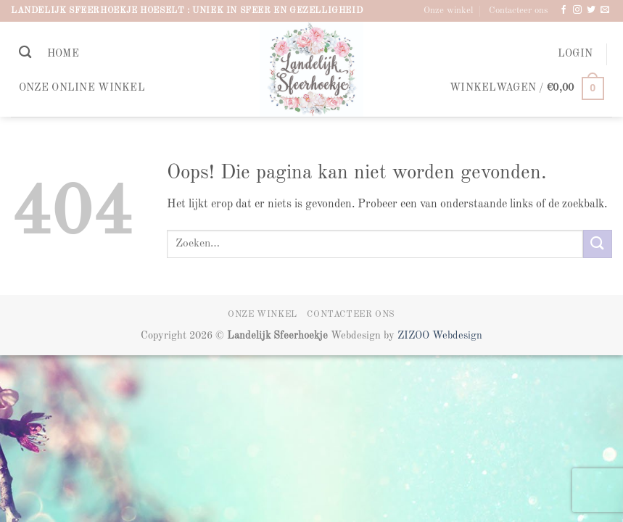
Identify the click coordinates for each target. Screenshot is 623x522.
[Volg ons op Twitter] (591, 10)
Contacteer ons (518, 10)
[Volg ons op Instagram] (577, 10)
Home (63, 54)
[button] (575, 54)
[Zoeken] (25, 52)
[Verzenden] (597, 244)
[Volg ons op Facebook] (563, 10)
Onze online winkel (82, 88)
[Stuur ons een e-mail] (605, 10)
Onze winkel (448, 10)
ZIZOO (414, 336)
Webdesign (457, 336)
